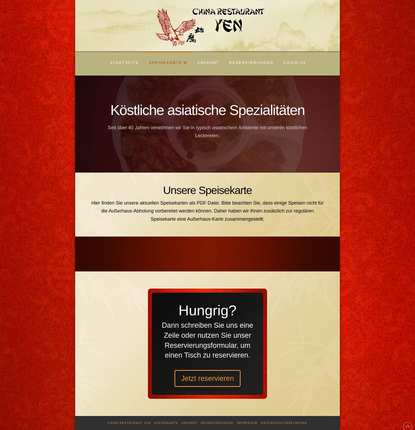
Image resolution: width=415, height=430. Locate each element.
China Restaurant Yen (129, 423)
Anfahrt (190, 423)
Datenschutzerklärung (284, 423)
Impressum (247, 423)
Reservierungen (217, 423)
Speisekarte (166, 423)
